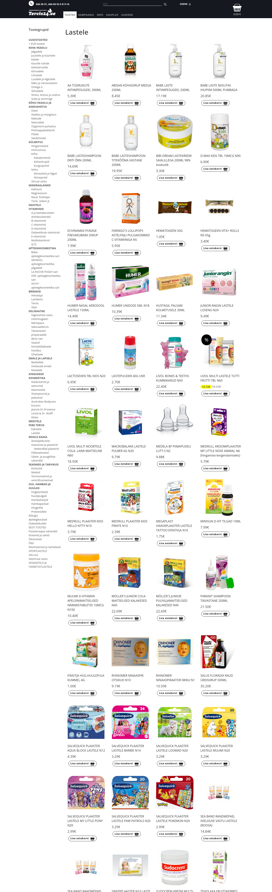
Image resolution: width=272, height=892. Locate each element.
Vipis (34, 307)
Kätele (35, 59)
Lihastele (36, 75)
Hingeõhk (37, 507)
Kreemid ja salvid (39, 535)
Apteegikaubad (38, 519)
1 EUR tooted (37, 43)
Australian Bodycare (43, 401)
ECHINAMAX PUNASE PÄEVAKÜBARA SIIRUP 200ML (82, 235)
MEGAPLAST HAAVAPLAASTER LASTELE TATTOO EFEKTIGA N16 (174, 525)
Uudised (127, 14)
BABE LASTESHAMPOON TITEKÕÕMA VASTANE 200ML (128, 160)
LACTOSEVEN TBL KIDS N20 (86, 376)
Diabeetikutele (37, 523)
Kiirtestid (36, 468)
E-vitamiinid (38, 236)
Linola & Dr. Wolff (42, 413)
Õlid (31, 543)
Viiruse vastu (39, 181)
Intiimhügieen (39, 319)
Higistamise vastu (42, 315)
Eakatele (36, 429)
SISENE (185, 4)
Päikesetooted (40, 452)
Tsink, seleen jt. (40, 201)
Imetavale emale (41, 366)
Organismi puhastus (43, 126)
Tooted (70, 14)
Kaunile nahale (40, 63)
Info (100, 14)
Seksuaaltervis (40, 327)
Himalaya (37, 295)
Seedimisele (38, 138)
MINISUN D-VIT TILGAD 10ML (220, 521)
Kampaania (86, 14)
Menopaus (37, 323)
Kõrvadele (37, 71)
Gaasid (35, 342)
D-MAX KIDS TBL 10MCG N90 (220, 156)
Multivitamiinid (40, 240)
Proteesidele (38, 511)
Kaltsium (36, 189)
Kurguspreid (41, 165)
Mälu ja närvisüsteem (44, 83)
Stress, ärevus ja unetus (45, 95)
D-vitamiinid (38, 228)
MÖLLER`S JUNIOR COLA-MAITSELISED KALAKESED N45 (129, 600)
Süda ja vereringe (41, 99)
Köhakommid (42, 158)
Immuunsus (38, 150)
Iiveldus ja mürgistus (43, 114)
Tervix (35, 303)
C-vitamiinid (38, 224)
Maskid (35, 472)
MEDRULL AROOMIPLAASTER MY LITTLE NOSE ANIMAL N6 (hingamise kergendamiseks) (220, 450)
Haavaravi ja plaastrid (44, 445)
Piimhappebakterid (43, 130)
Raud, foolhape (40, 197)
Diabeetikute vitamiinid (45, 232)
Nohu (34, 169)
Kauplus (112, 14)
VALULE (33, 555)
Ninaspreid (40, 177)
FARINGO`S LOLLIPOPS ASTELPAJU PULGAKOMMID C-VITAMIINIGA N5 (131, 235)
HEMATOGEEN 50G (169, 231)
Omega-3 (37, 87)
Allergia (33, 515)
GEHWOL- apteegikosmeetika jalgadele (42, 264)
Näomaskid (38, 390)
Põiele (35, 134)
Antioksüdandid (41, 217)
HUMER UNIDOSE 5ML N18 (130, 306)
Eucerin (35, 405)
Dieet (34, 110)
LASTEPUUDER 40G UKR (128, 376)
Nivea (34, 417)
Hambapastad (40, 504)
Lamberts (37, 299)
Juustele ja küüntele (43, 55)
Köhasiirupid (41, 161)
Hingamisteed (39, 146)
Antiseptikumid (40, 441)
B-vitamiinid (38, 220)
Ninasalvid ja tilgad (45, 173)
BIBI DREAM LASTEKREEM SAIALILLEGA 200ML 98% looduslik (174, 160)
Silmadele (37, 91)
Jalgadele (36, 51)
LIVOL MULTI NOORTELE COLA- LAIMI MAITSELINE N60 (84, 450)
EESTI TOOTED (37, 527)
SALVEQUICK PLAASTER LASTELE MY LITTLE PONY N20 (85, 820)
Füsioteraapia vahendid (43, 531)
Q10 (33, 244)
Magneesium (39, 193)
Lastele (35, 433)
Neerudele (37, 122)
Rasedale (36, 370)
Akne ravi (37, 338)
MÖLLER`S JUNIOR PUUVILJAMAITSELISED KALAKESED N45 (171, 600)
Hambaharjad (39, 500)
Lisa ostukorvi (82, 103)
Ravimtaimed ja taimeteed (45, 547)
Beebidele (37, 362)
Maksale (36, 118)
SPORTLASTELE (38, 551)
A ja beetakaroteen (42, 213)
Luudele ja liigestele (43, 79)
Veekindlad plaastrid (46, 448)
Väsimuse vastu (38, 559)
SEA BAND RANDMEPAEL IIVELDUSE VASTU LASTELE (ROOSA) (218, 820)
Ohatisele (37, 354)
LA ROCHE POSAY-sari (44, 272)
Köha (34, 154)
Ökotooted (35, 539)
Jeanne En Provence (43, 409)
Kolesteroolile (39, 67)
